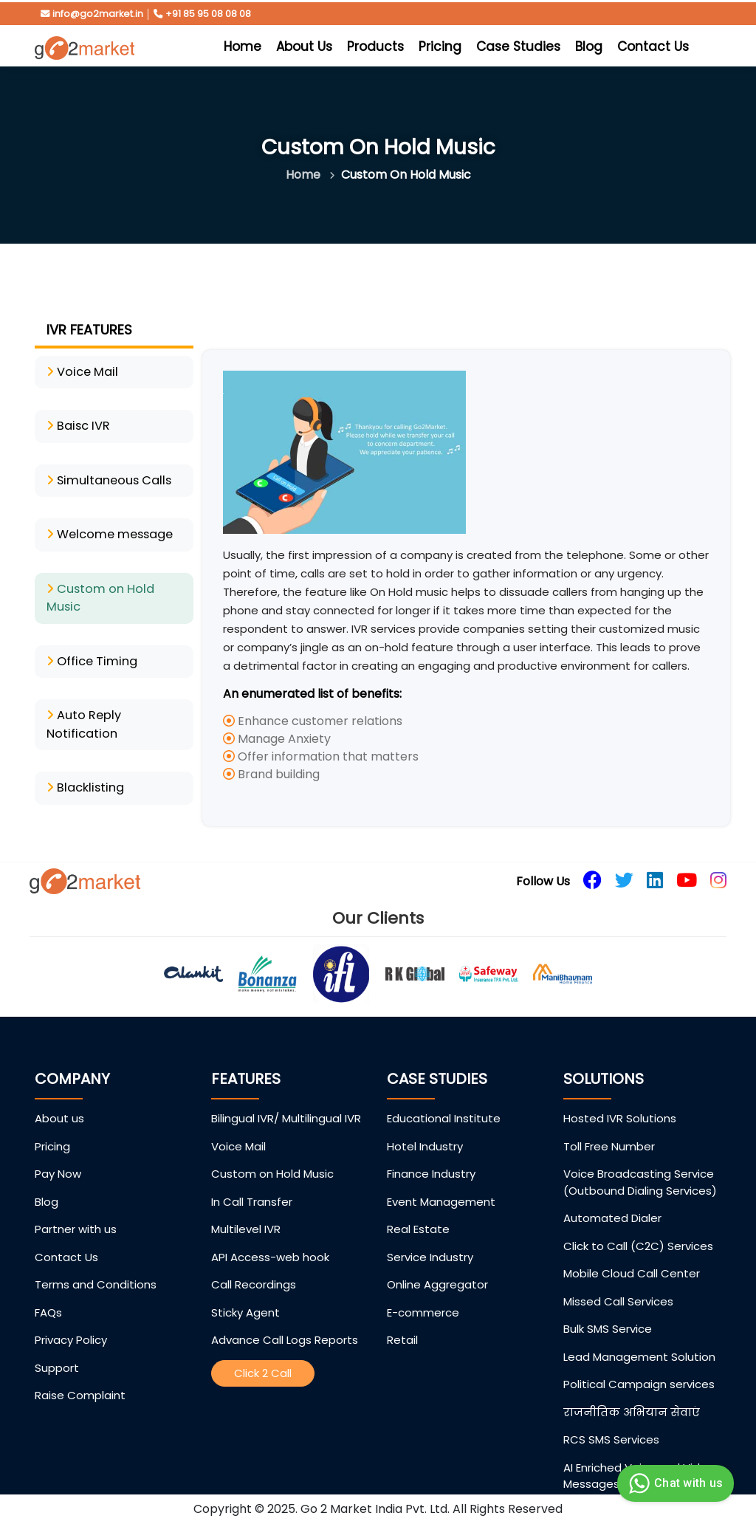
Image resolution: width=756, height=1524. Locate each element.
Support (57, 1345)
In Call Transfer (251, 1179)
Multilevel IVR (246, 1207)
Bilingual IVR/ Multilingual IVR (286, 1096)
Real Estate (418, 1207)
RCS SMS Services (611, 1417)
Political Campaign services (639, 1362)
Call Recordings (253, 1262)
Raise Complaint (80, 1373)
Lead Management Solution (639, 1334)
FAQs (48, 1290)
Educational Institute (444, 1096)
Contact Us (653, 46)
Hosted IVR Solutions (619, 1096)
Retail (402, 1317)
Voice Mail (238, 1124)
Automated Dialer (612, 1196)
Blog (588, 46)
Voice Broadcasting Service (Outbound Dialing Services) (640, 1160)
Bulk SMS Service (607, 1306)
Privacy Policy (71, 1317)
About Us (304, 46)
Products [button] (375, 46)
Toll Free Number (609, 1124)
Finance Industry (431, 1151)
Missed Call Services (618, 1279)
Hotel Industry (425, 1124)
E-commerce (423, 1290)
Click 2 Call (263, 1351)
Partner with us (76, 1207)
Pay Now (58, 1151)
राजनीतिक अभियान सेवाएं (631, 1390)
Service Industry (430, 1235)
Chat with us (674, 1483)
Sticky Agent (245, 1290)
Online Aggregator (437, 1262)
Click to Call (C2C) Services (638, 1224)
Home (245, 46)
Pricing (440, 46)
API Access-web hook (270, 1235)
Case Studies (518, 46)
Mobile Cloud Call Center (631, 1251)
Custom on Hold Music (272, 1151)
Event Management (441, 1179)
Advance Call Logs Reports (284, 1317)
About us (59, 1096)
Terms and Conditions (96, 1262)
